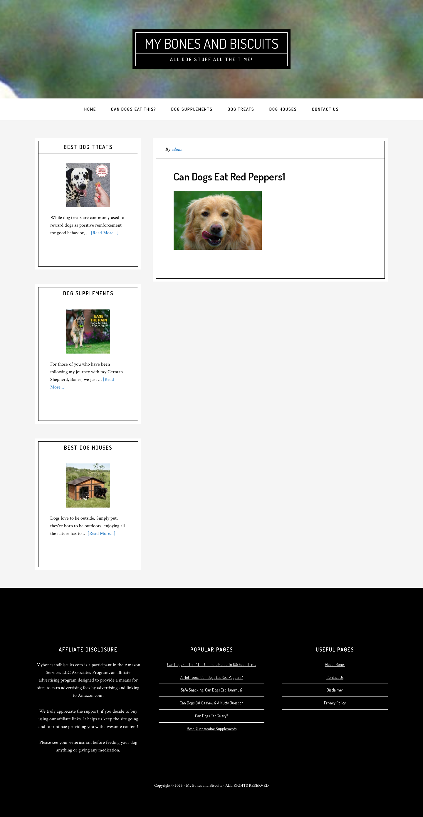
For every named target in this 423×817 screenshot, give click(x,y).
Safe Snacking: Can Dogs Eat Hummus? (211, 689)
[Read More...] (105, 233)
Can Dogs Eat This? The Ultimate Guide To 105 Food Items (211, 664)
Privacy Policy (335, 702)
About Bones (335, 664)
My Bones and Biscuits (211, 43)
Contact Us (334, 677)
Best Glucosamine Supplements (211, 728)
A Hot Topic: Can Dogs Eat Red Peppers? (211, 677)
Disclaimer (335, 689)
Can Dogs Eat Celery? (211, 715)
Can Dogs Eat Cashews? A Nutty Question (212, 702)
